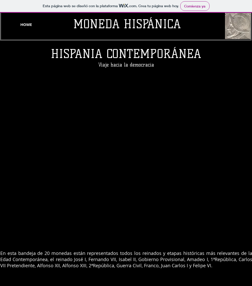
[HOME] (26, 24)
